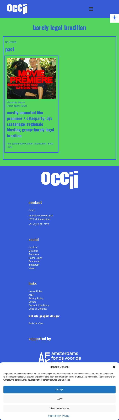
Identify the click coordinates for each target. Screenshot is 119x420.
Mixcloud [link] (33, 250)
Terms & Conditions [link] (39, 305)
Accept (59, 389)
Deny (59, 398)
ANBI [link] (31, 295)
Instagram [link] (34, 264)
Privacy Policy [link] (36, 298)
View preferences (59, 408)
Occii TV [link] (33, 247)
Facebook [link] (34, 254)
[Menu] (91, 9)
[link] (114, 18)
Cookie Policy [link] (54, 416)
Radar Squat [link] (35, 258)
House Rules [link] (35, 291)
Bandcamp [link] (34, 261)
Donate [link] (32, 301)
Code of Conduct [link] (38, 308)
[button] (114, 367)
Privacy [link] (65, 416)
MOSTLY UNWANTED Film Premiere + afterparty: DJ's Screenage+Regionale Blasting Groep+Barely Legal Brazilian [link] (30, 123)
